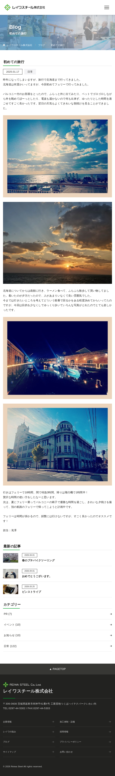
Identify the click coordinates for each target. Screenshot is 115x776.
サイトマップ (28, 752)
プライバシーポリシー (85, 742)
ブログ (28, 742)
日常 (10, 646)
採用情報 (85, 731)
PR (8, 613)
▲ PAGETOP (57, 668)
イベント (12, 624)
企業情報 (28, 722)
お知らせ (12, 635)
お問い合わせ (85, 752)
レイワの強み (28, 731)
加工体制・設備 (85, 722)
